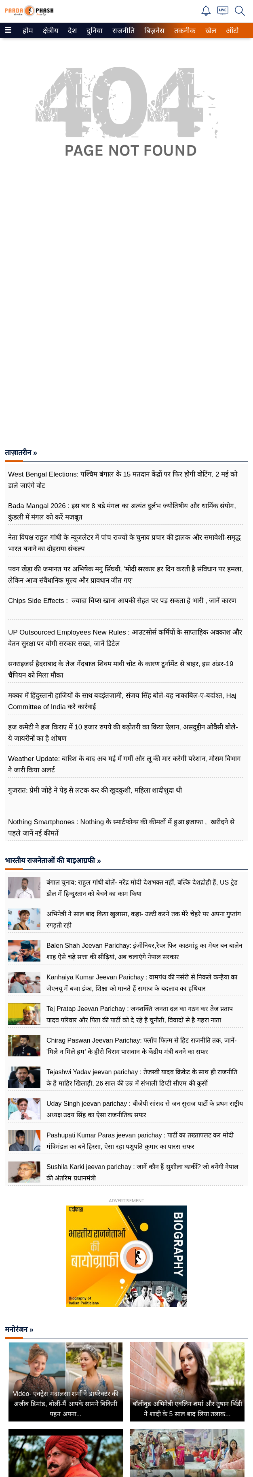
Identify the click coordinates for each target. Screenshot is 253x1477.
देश (72, 31)
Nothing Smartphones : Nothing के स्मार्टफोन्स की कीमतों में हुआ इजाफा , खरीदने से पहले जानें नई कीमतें (121, 827)
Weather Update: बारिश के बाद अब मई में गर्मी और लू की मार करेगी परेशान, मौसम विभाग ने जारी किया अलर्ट (124, 764)
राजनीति (122, 31)
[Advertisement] (126, 250)
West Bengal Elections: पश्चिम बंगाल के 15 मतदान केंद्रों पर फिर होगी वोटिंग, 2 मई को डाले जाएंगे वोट (122, 479)
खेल (210, 31)
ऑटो (231, 31)
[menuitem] (28, 30)
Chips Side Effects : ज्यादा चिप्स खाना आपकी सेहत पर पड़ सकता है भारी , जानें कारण (122, 601)
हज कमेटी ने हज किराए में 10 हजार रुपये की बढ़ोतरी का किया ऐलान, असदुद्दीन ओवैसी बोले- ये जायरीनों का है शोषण (123, 732)
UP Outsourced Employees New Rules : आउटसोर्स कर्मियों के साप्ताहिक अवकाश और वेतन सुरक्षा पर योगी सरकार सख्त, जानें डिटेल (125, 638)
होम (27, 31)
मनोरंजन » (19, 1329)
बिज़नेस (153, 31)
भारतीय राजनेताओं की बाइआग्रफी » (53, 861)
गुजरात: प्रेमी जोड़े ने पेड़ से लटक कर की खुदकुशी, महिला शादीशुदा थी (95, 790)
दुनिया (93, 31)
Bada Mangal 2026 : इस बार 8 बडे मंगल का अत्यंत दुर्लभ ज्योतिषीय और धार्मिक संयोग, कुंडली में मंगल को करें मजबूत (122, 511)
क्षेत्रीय (49, 31)
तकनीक (183, 31)
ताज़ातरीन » (21, 453)
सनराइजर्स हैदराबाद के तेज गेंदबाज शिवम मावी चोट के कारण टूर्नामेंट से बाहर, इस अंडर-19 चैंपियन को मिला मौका (120, 669)
